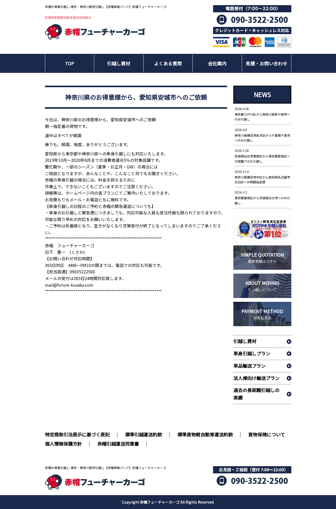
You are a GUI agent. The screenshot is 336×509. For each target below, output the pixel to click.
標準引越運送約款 (143, 434)
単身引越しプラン (251, 353)
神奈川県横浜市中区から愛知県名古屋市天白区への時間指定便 (262, 176)
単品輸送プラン (249, 365)
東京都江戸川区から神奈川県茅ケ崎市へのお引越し (262, 113)
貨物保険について (266, 434)
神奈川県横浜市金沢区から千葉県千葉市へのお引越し (262, 134)
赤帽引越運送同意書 (118, 443)
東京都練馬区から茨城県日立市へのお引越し (262, 197)
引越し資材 (118, 63)
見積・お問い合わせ (266, 63)
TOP (69, 63)
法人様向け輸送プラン (256, 378)
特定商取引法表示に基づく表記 (77, 434)
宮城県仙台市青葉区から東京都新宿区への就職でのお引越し (262, 155)
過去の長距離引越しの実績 (256, 394)
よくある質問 (168, 63)
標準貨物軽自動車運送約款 (205, 434)
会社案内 (217, 63)
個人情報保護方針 (63, 443)
